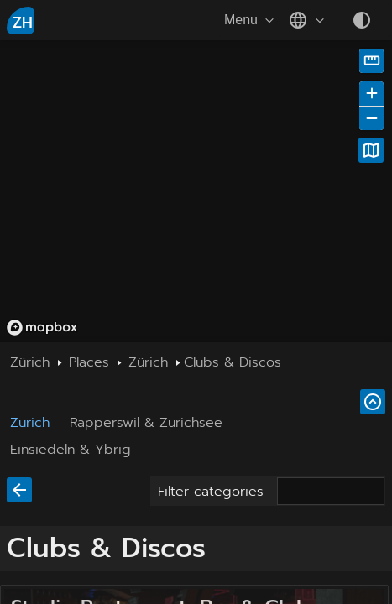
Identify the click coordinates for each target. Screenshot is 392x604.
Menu (251, 20)
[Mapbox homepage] (42, 327)
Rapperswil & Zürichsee (146, 423)
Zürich (30, 423)
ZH (23, 22)
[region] (196, 191)
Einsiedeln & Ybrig (70, 450)
